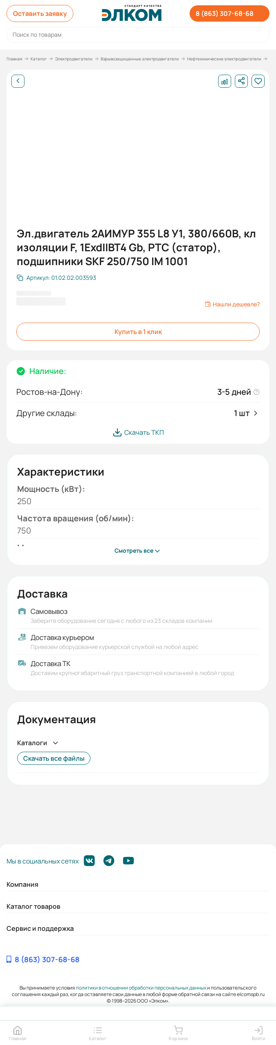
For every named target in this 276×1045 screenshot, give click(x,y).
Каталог (39, 58)
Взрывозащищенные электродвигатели (140, 58)
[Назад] (17, 81)
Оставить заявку (40, 13)
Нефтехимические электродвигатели (224, 58)
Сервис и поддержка (40, 928)
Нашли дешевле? (232, 304)
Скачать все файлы (53, 758)
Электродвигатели (74, 58)
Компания (22, 884)
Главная (14, 58)
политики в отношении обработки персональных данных (141, 987)
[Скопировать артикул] (56, 278)
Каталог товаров (33, 906)
